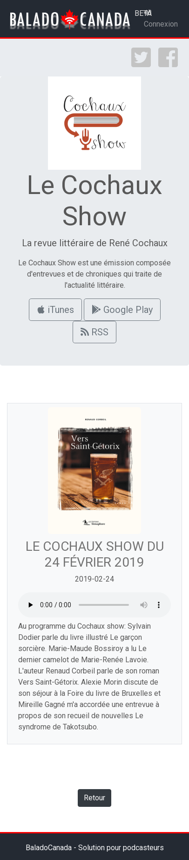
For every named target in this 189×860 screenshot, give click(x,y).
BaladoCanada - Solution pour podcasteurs (95, 847)
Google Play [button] (122, 309)
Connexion (161, 18)
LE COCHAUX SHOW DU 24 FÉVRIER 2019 (95, 554)
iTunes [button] (55, 309)
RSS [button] (94, 332)
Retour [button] (94, 797)
